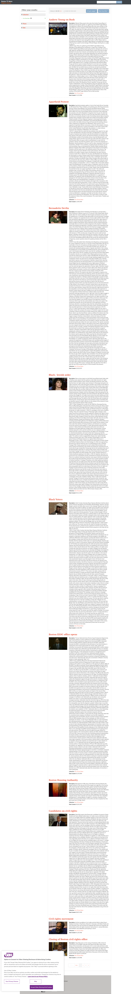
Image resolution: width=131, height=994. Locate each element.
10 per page (91, 11)
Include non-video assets (70, 11)
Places (24, 23)
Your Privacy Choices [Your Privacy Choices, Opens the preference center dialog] (12, 981)
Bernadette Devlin (59, 208)
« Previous (71, 965)
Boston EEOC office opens (63, 634)
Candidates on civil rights (63, 810)
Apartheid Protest (59, 101)
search (119, 2)
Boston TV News (7, 2)
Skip (35, 981)
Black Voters (55, 499)
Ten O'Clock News (79, 93)
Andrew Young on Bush (62, 19)
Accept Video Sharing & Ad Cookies (41, 987)
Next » (61, 11)
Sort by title (103, 11)
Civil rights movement (61, 918)
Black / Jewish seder (60, 374)
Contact (66, 981)
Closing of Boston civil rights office (68, 939)
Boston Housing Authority (63, 779)
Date (24, 28)
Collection (26, 14)
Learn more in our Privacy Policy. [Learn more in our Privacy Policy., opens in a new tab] (38, 976)
